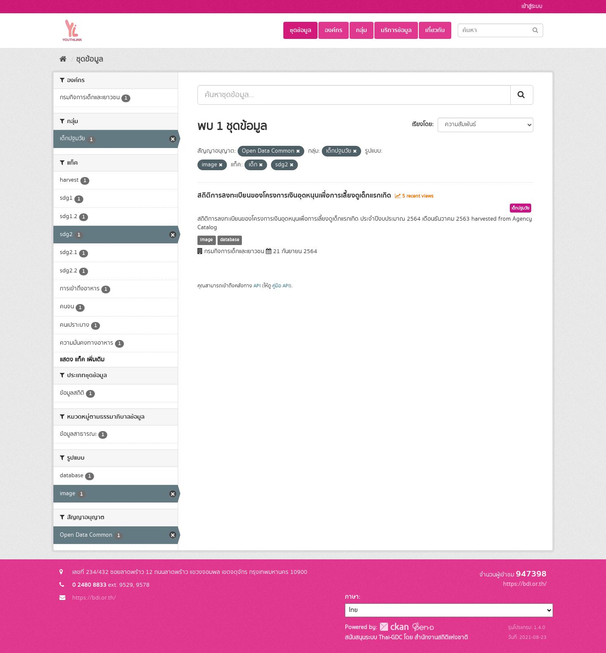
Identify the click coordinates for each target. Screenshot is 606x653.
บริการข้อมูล (396, 30)
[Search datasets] (500, 30)
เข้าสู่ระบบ (531, 7)
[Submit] (535, 29)
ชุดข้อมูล (300, 30)
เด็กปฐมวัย (521, 208)
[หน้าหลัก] (63, 59)
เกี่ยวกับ (435, 30)
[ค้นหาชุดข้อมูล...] (354, 95)
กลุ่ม (361, 30)
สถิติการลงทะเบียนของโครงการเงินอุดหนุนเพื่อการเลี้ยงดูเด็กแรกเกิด (294, 195)
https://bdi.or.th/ (94, 598)
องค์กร (333, 30)
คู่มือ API (281, 286)
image (206, 239)
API (257, 286)
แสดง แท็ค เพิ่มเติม (82, 359)
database (229, 239)
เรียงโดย (422, 124)
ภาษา (352, 597)
